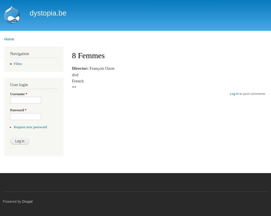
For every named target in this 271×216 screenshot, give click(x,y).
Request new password (30, 127)
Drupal (27, 202)
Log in (234, 93)
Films (18, 64)
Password (18, 110)
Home (9, 39)
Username (18, 94)
